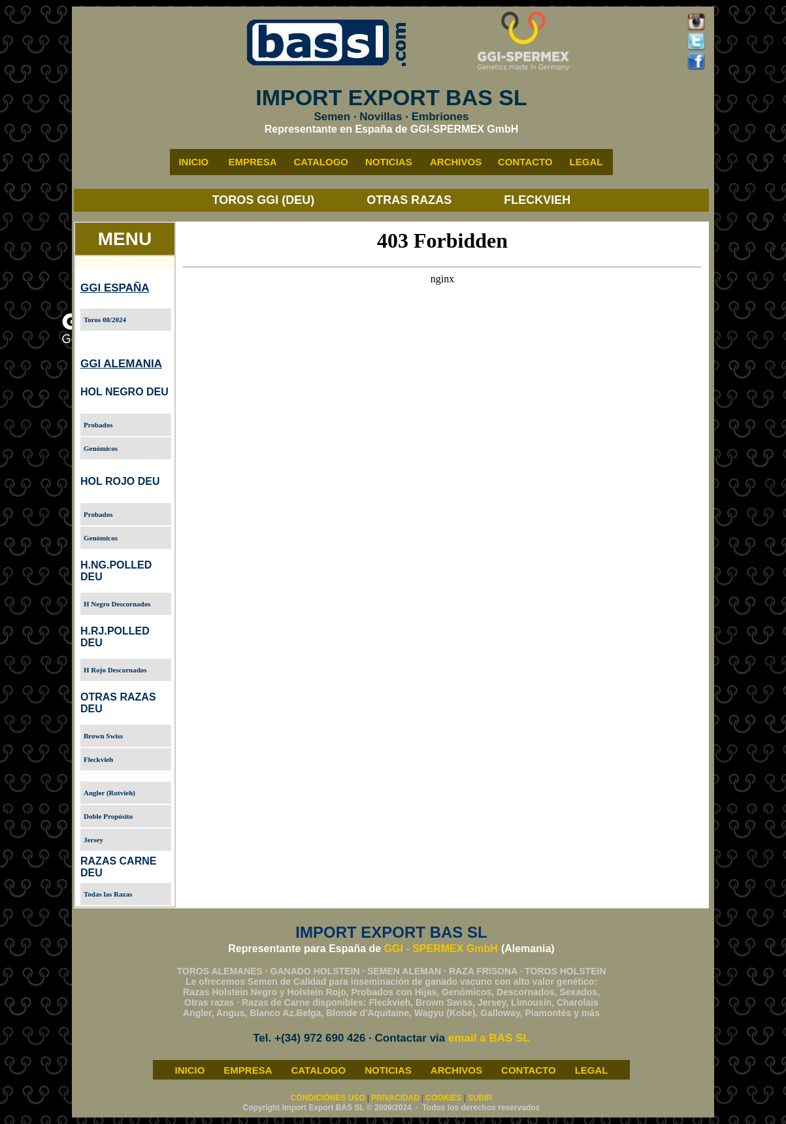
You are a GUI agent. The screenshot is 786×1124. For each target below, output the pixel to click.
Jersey (93, 840)
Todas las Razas (108, 894)
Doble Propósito (108, 816)
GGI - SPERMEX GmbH (441, 948)
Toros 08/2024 (105, 319)
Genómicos (101, 448)
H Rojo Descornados (115, 670)
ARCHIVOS (456, 1070)
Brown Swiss (103, 736)
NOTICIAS (388, 1070)
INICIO (189, 1070)
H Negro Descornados (117, 604)
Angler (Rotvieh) (109, 793)
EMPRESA (247, 1070)
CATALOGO (318, 1070)
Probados (98, 425)
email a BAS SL (489, 1038)
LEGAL (591, 1070)
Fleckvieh (98, 759)
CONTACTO (528, 1070)
